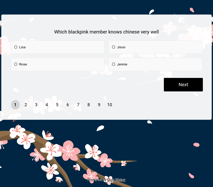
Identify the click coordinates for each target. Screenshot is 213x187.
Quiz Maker (116, 180)
